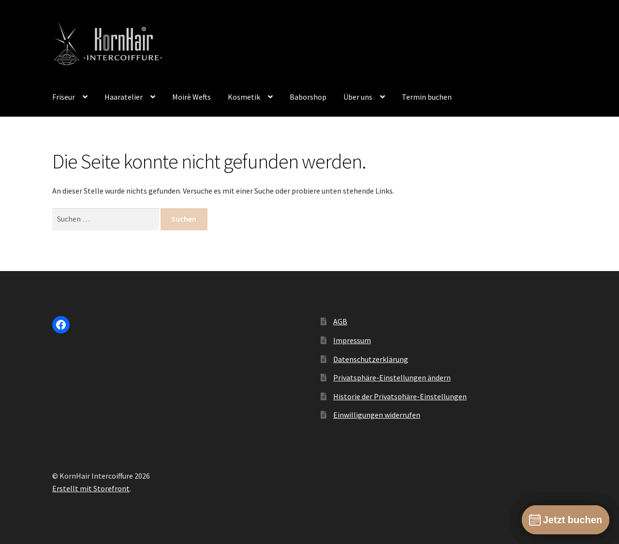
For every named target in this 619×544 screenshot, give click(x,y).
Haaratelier (123, 97)
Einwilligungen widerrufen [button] (376, 415)
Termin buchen (427, 97)
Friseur (63, 97)
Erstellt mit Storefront (91, 488)
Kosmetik (244, 97)
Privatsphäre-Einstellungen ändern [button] (392, 377)
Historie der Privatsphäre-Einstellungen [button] (400, 396)
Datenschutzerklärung (370, 359)
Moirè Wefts (191, 97)
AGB (340, 321)
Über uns (357, 97)
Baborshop (308, 97)
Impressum (352, 340)
